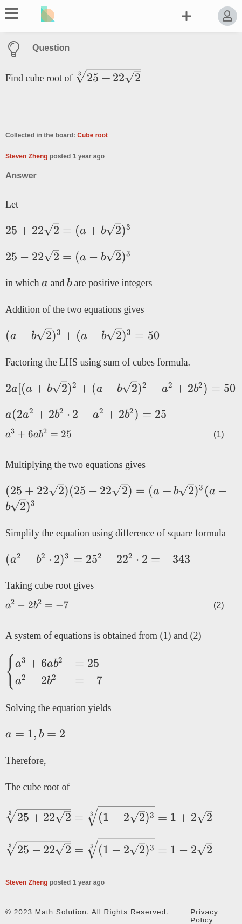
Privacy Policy (204, 916)
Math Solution (61, 912)
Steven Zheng (26, 156)
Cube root (92, 135)
